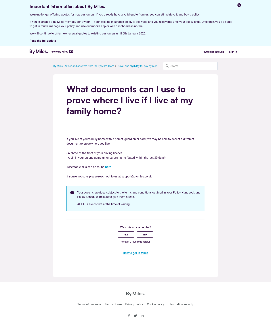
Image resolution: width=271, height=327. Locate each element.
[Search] (190, 66)
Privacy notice (134, 304)
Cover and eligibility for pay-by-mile (137, 66)
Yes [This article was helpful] (126, 234)
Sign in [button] (233, 51)
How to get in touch (213, 51)
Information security (181, 304)
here (108, 167)
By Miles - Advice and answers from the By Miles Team (83, 66)
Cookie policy (155, 304)
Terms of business (89, 304)
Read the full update (43, 40)
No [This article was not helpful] (145, 234)
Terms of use (113, 304)
